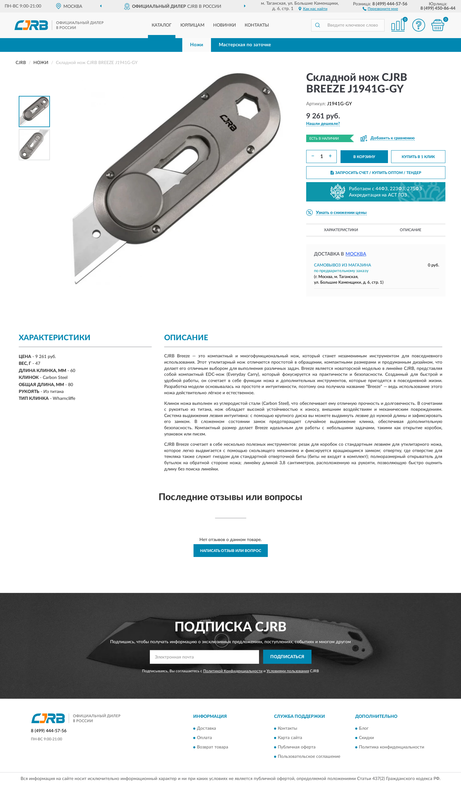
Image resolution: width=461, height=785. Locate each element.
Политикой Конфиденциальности (232, 671)
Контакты (257, 25)
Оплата (204, 738)
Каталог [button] (162, 25)
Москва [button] (356, 254)
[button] (380, 8)
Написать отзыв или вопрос (230, 551)
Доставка (206, 729)
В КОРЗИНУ (364, 157)
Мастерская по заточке (245, 44)
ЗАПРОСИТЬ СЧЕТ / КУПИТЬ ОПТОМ (376, 173)
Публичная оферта (297, 747)
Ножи (196, 44)
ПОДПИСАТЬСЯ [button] (287, 657)
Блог (364, 729)
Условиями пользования (288, 671)
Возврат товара (212, 747)
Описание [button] (410, 230)
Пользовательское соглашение (309, 757)
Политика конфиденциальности (391, 747)
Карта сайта (290, 738)
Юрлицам (192, 25)
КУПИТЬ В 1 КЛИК (418, 157)
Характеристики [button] (341, 230)
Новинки (224, 25)
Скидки (366, 738)
